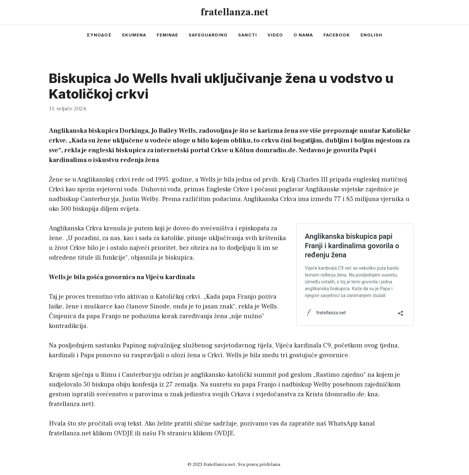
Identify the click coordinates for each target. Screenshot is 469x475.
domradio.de (345, 394)
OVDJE (123, 433)
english (371, 34)
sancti (247, 34)
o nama (303, 34)
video (275, 34)
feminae (167, 34)
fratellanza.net (234, 12)
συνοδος (99, 34)
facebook (336, 34)
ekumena (134, 34)
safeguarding (208, 34)
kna (372, 394)
